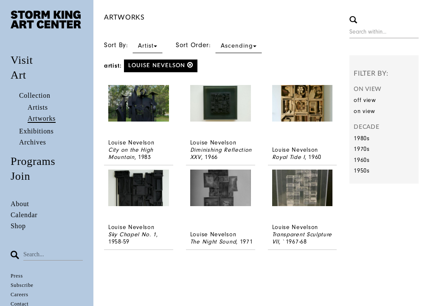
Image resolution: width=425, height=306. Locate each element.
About (20, 203)
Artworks (42, 118)
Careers (19, 295)
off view (365, 100)
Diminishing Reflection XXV (221, 153)
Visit (22, 60)
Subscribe (22, 285)
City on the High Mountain (130, 153)
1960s (362, 160)
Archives (32, 142)
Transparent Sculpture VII (302, 238)
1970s (362, 149)
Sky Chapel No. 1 (132, 234)
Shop (18, 226)
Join (20, 176)
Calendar (24, 214)
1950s (362, 170)
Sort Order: (219, 45)
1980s (362, 138)
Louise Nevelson (160, 65)
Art (18, 75)
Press (17, 276)
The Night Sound (213, 241)
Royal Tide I (288, 157)
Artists (38, 107)
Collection (35, 95)
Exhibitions (36, 131)
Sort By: (133, 45)
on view (364, 111)
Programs (33, 161)
